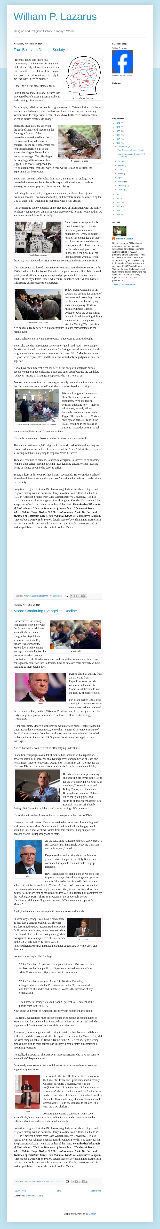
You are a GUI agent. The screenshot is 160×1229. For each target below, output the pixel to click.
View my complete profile (123, 284)
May (120, 173)
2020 (118, 131)
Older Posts (96, 1191)
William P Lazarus (119, 48)
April (120, 177)
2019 (118, 135)
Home (58, 1191)
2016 (118, 194)
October (122, 161)
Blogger (92, 1214)
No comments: (56, 596)
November (123, 146)
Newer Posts (20, 1191)
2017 (118, 143)
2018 (118, 139)
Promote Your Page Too (122, 76)
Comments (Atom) (34, 1196)
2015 (118, 198)
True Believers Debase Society (39, 50)
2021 (118, 127)
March (121, 181)
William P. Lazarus (55, 16)
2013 (118, 206)
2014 (118, 202)
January (122, 189)
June (120, 169)
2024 (118, 123)
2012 (118, 210)
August (121, 165)
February (122, 185)
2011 (118, 214)
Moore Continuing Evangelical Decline (45, 611)
